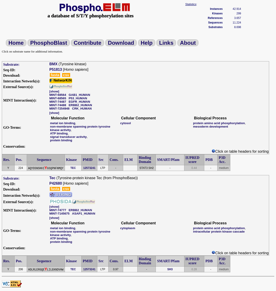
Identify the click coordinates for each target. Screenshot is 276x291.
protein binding (61, 140)
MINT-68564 (57, 95)
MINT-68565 (57, 98)
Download (121, 43)
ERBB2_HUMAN (80, 105)
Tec (52, 178)
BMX (53, 64)
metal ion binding (62, 123)
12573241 (89, 168)
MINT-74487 (57, 101)
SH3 (169, 269)
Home (16, 43)
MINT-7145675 (59, 213)
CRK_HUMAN (82, 108)
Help (147, 43)
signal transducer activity (68, 137)
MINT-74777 (57, 210)
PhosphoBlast (48, 43)
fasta (55, 75)
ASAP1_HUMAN (83, 213)
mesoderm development (210, 126)
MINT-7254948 (59, 108)
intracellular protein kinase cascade (219, 231)
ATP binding (59, 133)
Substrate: (11, 64)
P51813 (55, 69)
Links (166, 43)
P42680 (55, 183)
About (188, 43)
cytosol (125, 123)
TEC (73, 168)
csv (66, 75)
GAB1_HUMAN (79, 95)
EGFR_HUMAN (79, 101)
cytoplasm (127, 228)
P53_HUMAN (78, 98)
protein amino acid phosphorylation (219, 123)
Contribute (87, 43)
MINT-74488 (57, 105)
